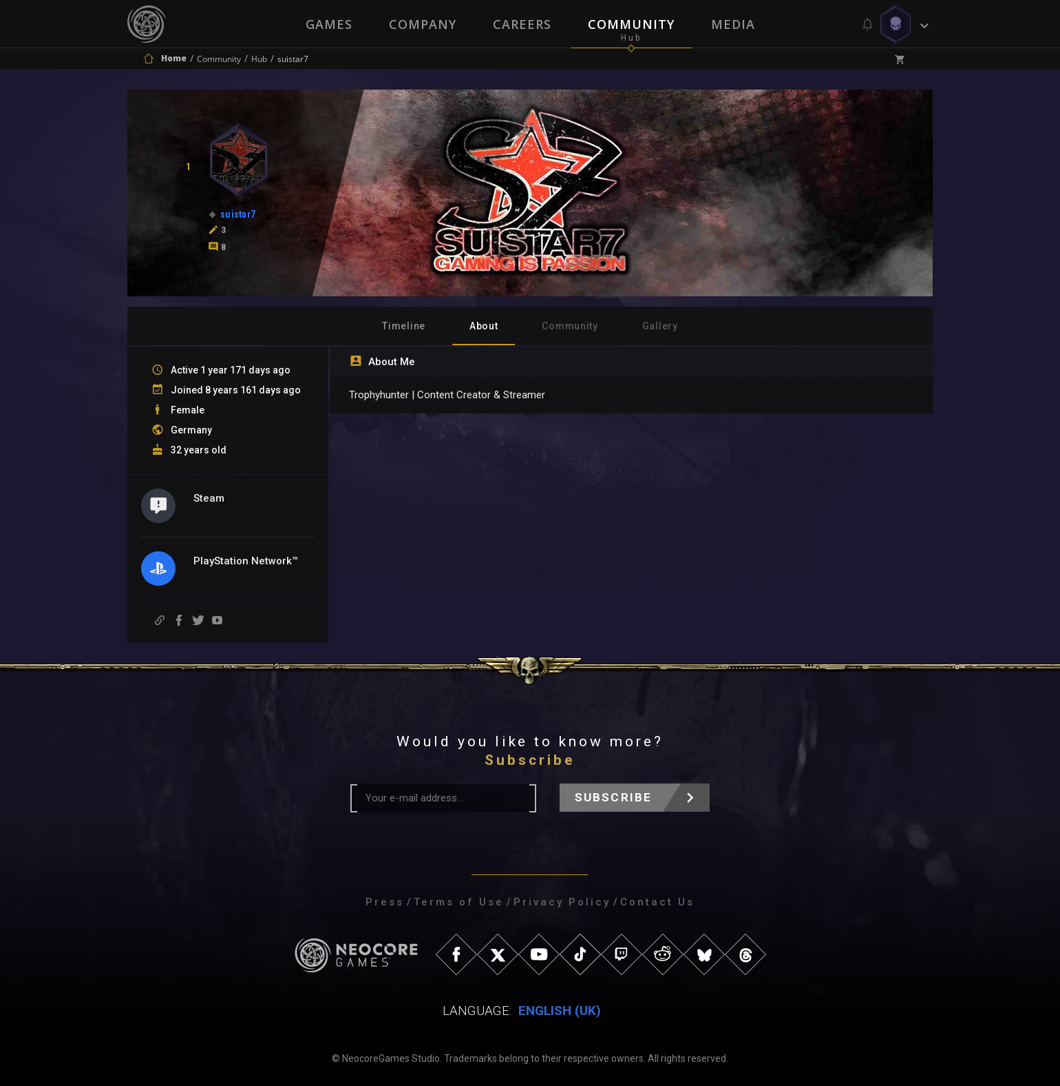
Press (384, 902)
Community (632, 24)
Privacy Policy (562, 902)
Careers (522, 24)
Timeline (403, 325)
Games (327, 24)
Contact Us (657, 902)
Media (734, 24)
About (483, 325)
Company (422, 24)
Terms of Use (459, 902)
